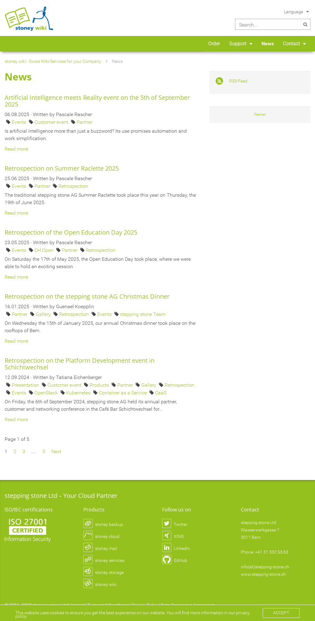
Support (237, 43)
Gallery (44, 314)
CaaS (160, 393)
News (267, 43)
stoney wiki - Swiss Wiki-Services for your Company (53, 61)
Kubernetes (79, 393)
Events (19, 122)
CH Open (44, 250)
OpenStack (46, 393)
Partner (84, 122)
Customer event (52, 122)
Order (214, 43)
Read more (16, 149)
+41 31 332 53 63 (271, 552)
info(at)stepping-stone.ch (265, 566)
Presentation (26, 385)
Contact (291, 43)
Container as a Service (123, 393)
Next (56, 451)
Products (100, 385)
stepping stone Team (142, 314)
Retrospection (73, 186)
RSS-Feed (238, 81)
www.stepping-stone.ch (263, 574)
